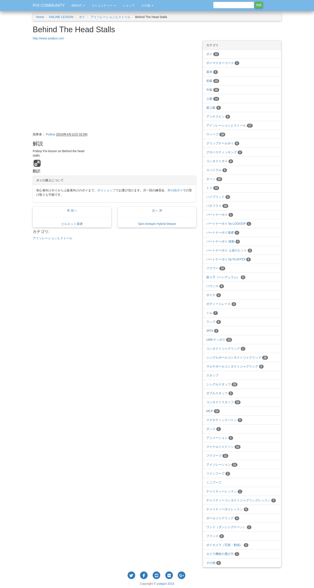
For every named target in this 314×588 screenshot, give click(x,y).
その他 (213, 562)
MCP (213, 411)
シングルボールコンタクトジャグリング (237, 357)
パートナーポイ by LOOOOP (228, 223)
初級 (212, 81)
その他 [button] (147, 5)
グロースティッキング (224, 152)
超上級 (213, 107)
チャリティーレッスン (224, 491)
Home (40, 17)
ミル (212, 313)
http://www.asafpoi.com (48, 38)
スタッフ (212, 375)
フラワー (215, 268)
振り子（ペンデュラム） (225, 277)
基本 (212, 72)
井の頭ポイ (175, 190)
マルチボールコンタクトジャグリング (235, 366)
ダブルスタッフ (219, 393)
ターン (214, 179)
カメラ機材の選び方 (222, 554)
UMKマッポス (219, 339)
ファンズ (215, 536)
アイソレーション (221, 464)
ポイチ (213, 295)
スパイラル (216, 170)
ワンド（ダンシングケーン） (228, 527)
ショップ (128, 5)
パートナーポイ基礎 (222, 232)
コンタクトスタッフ (223, 402)
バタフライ (217, 205)
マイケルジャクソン (223, 446)
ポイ (81, 17)
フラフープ (217, 455)
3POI (212, 330)
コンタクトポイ (219, 161)
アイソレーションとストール (110, 17)
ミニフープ (214, 482)
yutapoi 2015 (165, 583)
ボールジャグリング (222, 518)
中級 (212, 89)
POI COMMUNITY (49, 5)
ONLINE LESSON (61, 17)
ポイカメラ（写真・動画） (227, 545)
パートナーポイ (219, 214)
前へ (72, 217)
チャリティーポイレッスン (227, 509)
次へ (157, 217)
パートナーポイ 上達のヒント (229, 250)
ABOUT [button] (78, 5)
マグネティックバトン (224, 420)
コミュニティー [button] (103, 5)
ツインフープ (218, 473)
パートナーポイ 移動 (223, 241)
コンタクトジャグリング (225, 348)
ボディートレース (221, 304)
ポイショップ (106, 190)
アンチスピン (218, 116)
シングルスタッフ (221, 384)
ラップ (213, 321)
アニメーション (219, 438)
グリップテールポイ (222, 143)
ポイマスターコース (222, 63)
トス (212, 188)
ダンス (213, 429)
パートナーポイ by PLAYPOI (228, 259)
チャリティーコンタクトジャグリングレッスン (241, 500)
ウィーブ (215, 134)
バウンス (215, 286)
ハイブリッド (218, 197)
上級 (212, 98)
